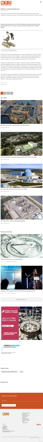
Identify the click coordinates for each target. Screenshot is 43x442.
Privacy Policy (32, 437)
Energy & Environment (26, 413)
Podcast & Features (25, 420)
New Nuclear (24, 414)
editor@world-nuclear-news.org (8, 431)
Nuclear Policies (25, 416)
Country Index (24, 422)
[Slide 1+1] (21, 342)
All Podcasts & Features (20, 299)
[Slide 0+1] (19, 342)
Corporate (24, 417)
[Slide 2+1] (24, 342)
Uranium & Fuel (25, 418)
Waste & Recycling (25, 419)
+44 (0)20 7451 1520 (6, 431)
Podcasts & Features (4, 261)
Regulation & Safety (26, 415)
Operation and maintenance (9, 371)
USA (21, 371)
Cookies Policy (38, 437)
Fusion (23, 421)
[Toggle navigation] (40, 2)
